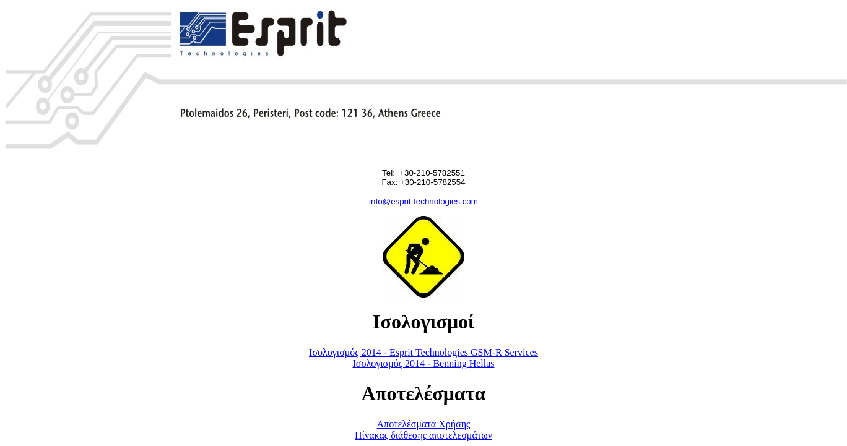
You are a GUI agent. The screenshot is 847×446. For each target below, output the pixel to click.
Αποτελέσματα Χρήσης (424, 424)
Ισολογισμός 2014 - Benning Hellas (423, 363)
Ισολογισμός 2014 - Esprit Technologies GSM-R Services (423, 352)
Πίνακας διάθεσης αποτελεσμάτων (423, 435)
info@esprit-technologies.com (423, 201)
